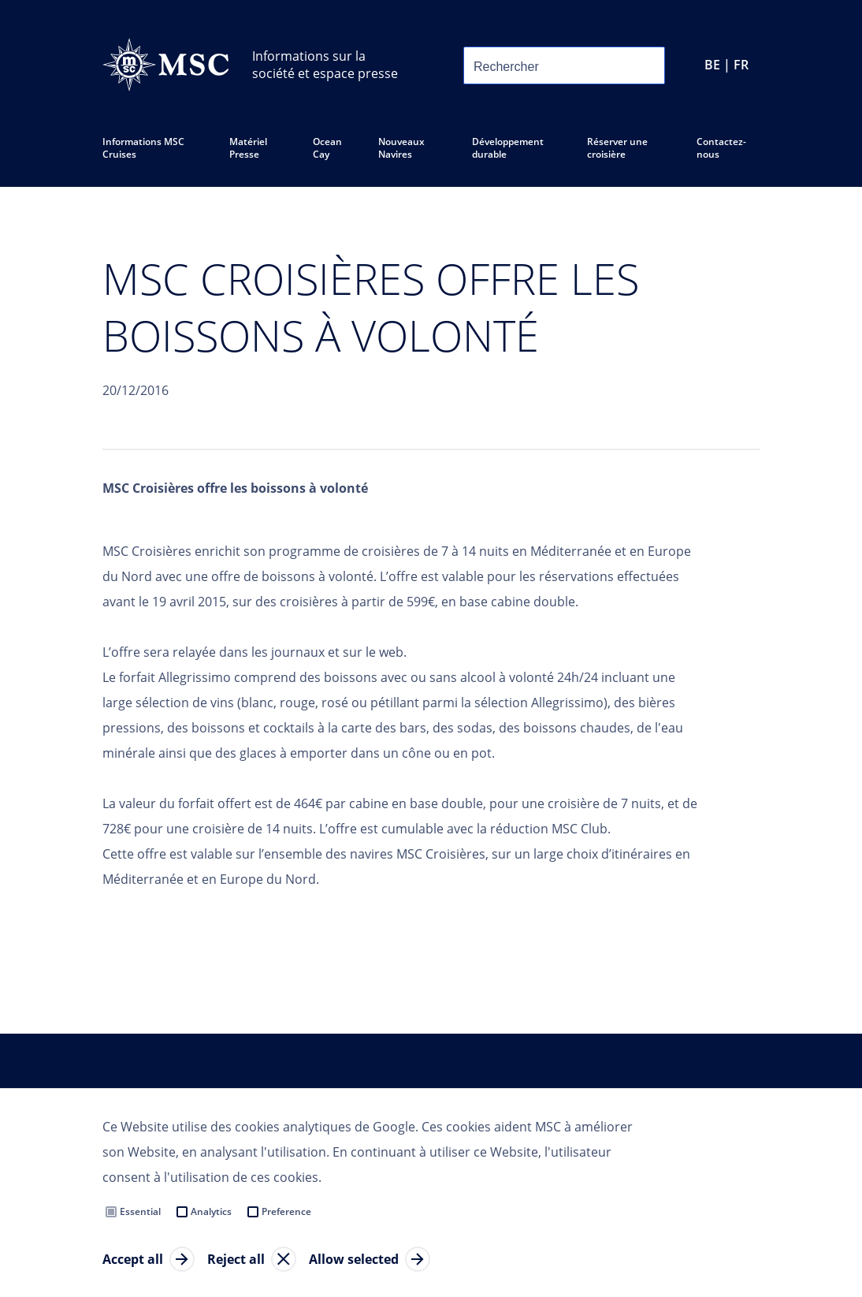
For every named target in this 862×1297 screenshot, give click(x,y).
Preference (286, 1211)
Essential (140, 1211)
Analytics (211, 1211)
